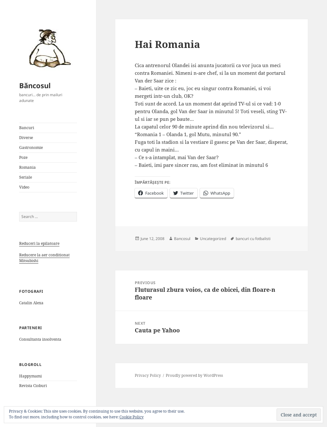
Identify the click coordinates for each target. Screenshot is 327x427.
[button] (48, 48)
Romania (27, 167)
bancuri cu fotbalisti (253, 238)
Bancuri (26, 127)
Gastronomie (31, 147)
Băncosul (35, 85)
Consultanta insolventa (40, 339)
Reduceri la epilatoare (39, 243)
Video (24, 187)
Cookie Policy (131, 417)
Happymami (30, 376)
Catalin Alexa (31, 303)
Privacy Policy (148, 375)
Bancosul (182, 238)
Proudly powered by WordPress (194, 375)
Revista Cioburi (33, 385)
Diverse (26, 137)
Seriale (25, 177)
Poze (23, 157)
